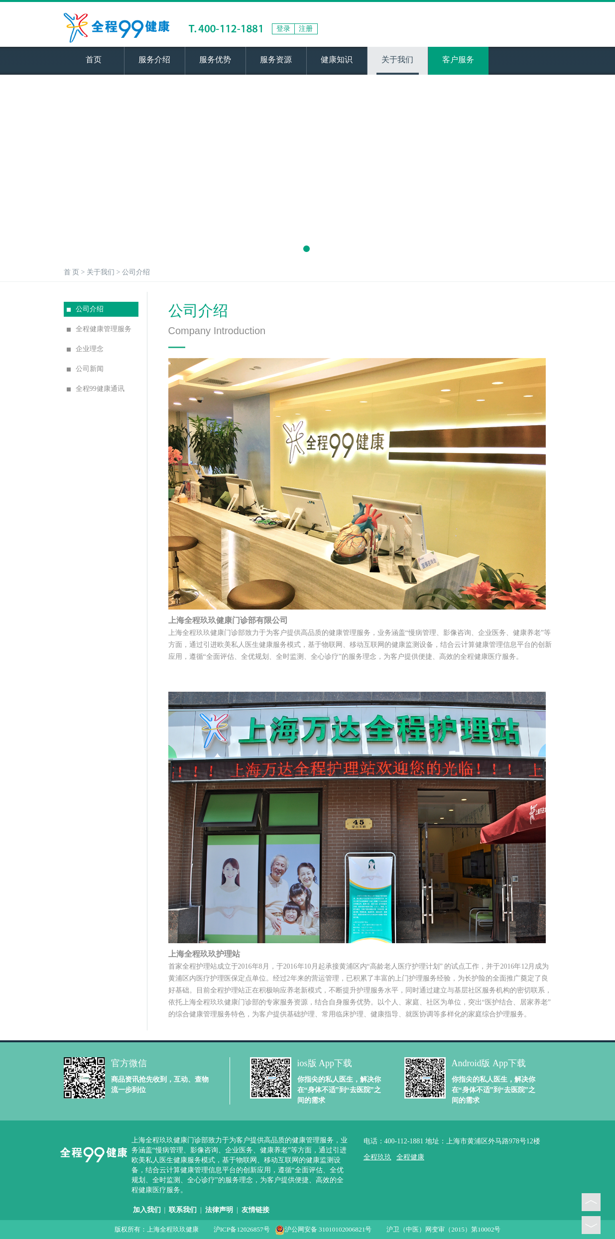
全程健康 (410, 1157)
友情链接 (255, 1210)
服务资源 (276, 59)
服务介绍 (154, 59)
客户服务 (458, 59)
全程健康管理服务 (99, 329)
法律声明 (219, 1210)
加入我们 (147, 1210)
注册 (306, 28)
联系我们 (183, 1210)
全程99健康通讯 (95, 388)
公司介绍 (136, 272)
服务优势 (215, 59)
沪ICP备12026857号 (242, 1229)
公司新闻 (85, 368)
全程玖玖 (377, 1157)
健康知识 (337, 59)
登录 (283, 28)
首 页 (72, 272)
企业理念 (85, 349)
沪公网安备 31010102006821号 (323, 1229)
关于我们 (397, 59)
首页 (94, 59)
